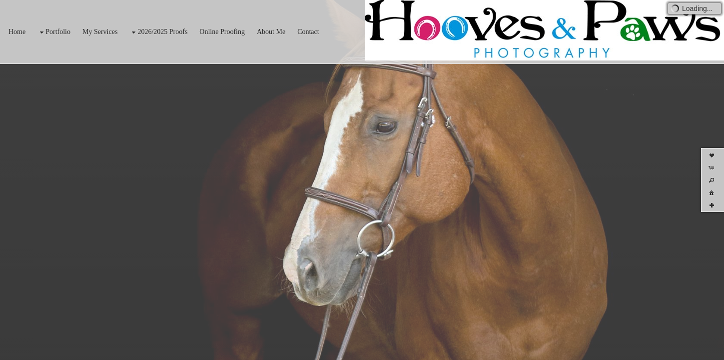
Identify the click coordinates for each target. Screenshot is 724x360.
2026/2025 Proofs (158, 32)
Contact (308, 32)
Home (16, 32)
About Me (271, 32)
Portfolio (53, 32)
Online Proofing (222, 32)
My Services (99, 32)
